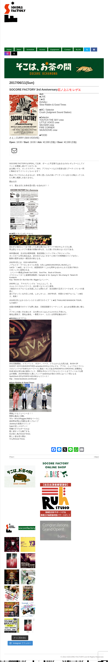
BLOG (78, 50)
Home (9, 50)
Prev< (11, 457)
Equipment (54, 50)
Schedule (30, 50)
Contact (67, 50)
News (19, 50)
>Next (96, 457)
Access (42, 50)
